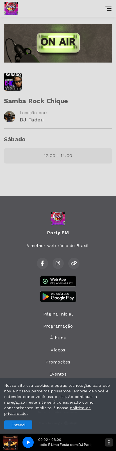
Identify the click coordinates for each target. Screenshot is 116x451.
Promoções (58, 362)
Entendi (18, 425)
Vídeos (58, 350)
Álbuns (58, 337)
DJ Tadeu (32, 120)
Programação (58, 326)
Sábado (15, 139)
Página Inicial (58, 314)
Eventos (58, 374)
